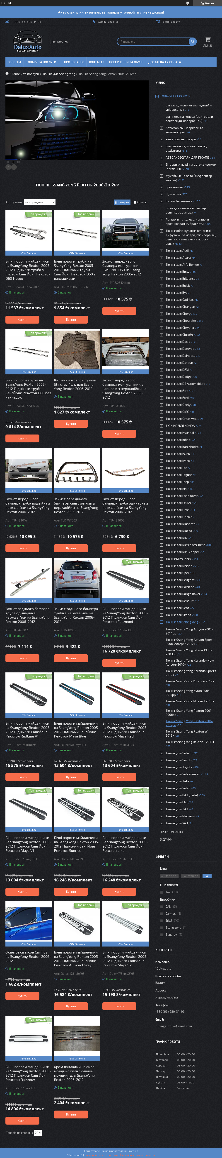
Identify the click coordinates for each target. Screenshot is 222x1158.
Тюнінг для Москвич (180, 816)
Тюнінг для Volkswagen (183, 774)
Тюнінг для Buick (178, 285)
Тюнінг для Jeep (177, 482)
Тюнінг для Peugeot (180, 580)
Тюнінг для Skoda (178, 615)
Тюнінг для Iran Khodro (182, 447)
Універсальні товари (181, 139)
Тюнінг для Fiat (177, 390)
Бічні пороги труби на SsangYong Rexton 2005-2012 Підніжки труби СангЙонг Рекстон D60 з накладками (75, 269)
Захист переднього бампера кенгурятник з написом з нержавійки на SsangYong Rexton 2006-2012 (124, 388)
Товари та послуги (41, 62)
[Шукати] (193, 42)
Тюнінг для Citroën (179, 334)
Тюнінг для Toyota (179, 767)
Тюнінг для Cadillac (180, 299)
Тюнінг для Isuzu (178, 454)
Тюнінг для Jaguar (179, 475)
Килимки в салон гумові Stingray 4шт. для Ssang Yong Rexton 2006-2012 (75, 384)
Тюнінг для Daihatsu (180, 355)
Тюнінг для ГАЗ (177, 802)
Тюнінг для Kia (176, 489)
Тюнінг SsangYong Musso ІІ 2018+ (190, 701)
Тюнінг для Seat (177, 608)
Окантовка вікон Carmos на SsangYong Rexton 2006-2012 (28, 956)
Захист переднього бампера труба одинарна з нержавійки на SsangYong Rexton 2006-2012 (125, 505)
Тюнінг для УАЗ (177, 823)
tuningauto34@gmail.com (173, 1026)
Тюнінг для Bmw (177, 271)
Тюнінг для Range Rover (183, 594)
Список (142, 202)
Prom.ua (133, 1150)
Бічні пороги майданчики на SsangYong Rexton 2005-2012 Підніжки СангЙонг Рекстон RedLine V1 (28, 729)
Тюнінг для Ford (177, 397)
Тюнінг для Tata (177, 781)
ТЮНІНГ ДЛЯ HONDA (180, 425)
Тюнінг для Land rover (182, 496)
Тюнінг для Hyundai (180, 433)
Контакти (96, 62)
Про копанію (74, 62)
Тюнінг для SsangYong (58, 74)
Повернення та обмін (126, 62)
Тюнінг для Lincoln (179, 517)
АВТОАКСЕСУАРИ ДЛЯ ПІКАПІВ (188, 157)
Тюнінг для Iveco (178, 461)
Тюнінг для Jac (176, 468)
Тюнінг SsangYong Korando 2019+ (190, 681)
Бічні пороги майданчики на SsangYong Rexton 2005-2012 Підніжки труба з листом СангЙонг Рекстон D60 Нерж (28, 269)
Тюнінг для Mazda (179, 531)
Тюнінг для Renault (180, 601)
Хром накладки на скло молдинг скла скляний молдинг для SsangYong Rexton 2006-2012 (74, 1073)
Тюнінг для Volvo (178, 788)
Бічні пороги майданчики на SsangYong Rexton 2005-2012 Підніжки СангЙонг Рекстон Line (125, 844)
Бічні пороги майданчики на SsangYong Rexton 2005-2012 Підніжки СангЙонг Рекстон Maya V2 (125, 958)
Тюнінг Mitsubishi (178, 559)
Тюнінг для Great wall (182, 418)
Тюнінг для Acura (178, 257)
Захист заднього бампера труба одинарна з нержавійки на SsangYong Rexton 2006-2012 (27, 615)
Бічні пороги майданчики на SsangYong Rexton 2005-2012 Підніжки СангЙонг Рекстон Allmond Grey (76, 958)
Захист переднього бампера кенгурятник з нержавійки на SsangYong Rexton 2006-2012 (76, 505)
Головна (14, 62)
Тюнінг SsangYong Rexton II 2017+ (190, 742)
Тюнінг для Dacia (178, 341)
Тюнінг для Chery (178, 313)
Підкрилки (173, 194)
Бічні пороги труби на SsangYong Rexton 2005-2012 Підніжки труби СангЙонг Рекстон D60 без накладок (28, 388)
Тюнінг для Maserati (180, 524)
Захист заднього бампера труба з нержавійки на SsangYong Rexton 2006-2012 (76, 615)
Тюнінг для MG (176, 538)
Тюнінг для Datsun (179, 362)
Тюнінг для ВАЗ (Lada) (182, 795)
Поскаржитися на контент (101, 1154)
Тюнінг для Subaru (179, 753)
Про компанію (171, 832)
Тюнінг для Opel (177, 573)
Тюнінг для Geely (178, 404)
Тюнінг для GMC (177, 411)
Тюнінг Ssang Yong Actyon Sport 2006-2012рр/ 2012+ (189, 642)
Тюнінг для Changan (180, 306)
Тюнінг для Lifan (178, 510)
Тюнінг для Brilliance (180, 278)
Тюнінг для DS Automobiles (185, 383)
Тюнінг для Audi (177, 250)
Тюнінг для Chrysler (180, 327)
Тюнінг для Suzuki (179, 760)
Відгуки (166, 839)
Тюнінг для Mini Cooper (182, 552)
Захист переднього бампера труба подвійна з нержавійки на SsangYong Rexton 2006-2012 (27, 505)
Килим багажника (179, 201)
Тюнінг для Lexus (178, 503)
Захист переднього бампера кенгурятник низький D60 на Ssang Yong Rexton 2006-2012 (121, 267)
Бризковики (174, 187)
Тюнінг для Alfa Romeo (182, 264)
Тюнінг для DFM (177, 369)
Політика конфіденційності (137, 1154)
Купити (22, 319)
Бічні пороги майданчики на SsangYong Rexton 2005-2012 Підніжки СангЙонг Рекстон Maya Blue (76, 729)
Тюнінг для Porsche (180, 587)
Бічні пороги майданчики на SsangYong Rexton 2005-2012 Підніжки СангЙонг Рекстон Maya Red (125, 729)
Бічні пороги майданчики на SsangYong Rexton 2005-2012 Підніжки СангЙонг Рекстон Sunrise (76, 844)
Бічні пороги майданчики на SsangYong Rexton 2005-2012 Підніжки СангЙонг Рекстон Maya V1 (28, 844)
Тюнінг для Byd (177, 292)
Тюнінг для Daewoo (180, 348)
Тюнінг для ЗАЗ (177, 809)
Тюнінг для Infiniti (178, 440)
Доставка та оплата (164, 62)
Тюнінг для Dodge (179, 376)
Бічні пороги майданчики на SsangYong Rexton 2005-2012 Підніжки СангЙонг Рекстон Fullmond (125, 615)
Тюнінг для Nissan (179, 566)
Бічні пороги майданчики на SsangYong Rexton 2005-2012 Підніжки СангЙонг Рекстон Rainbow (28, 1073)
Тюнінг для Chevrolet (181, 320)
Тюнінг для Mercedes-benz (185, 545)
